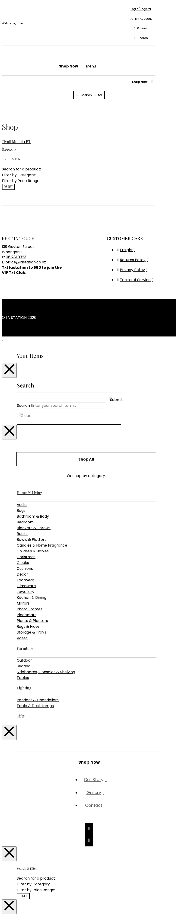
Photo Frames (29, 609)
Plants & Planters (32, 620)
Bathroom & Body (33, 516)
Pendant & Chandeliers (38, 700)
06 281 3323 (16, 257)
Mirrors (23, 603)
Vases (22, 638)
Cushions (25, 568)
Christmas (26, 557)
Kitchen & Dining (31, 597)
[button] (140, 28)
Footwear (25, 580)
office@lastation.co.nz (26, 262)
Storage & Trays (31, 632)
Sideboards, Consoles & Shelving (46, 672)
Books (22, 533)
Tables (23, 677)
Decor (22, 574)
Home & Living (29, 492)
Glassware (26, 586)
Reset (8, 187)
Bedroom (25, 522)
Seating (23, 666)
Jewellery (25, 591)
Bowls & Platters (31, 539)
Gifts (21, 716)
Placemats (26, 615)
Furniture (25, 648)
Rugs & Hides (28, 626)
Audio (22, 504)
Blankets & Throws (34, 528)
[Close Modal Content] (9, 370)
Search (23, 405)
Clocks (23, 562)
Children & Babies (33, 551)
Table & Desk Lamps (35, 705)
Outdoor (24, 660)
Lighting (24, 687)
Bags (21, 510)
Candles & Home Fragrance (42, 545)
